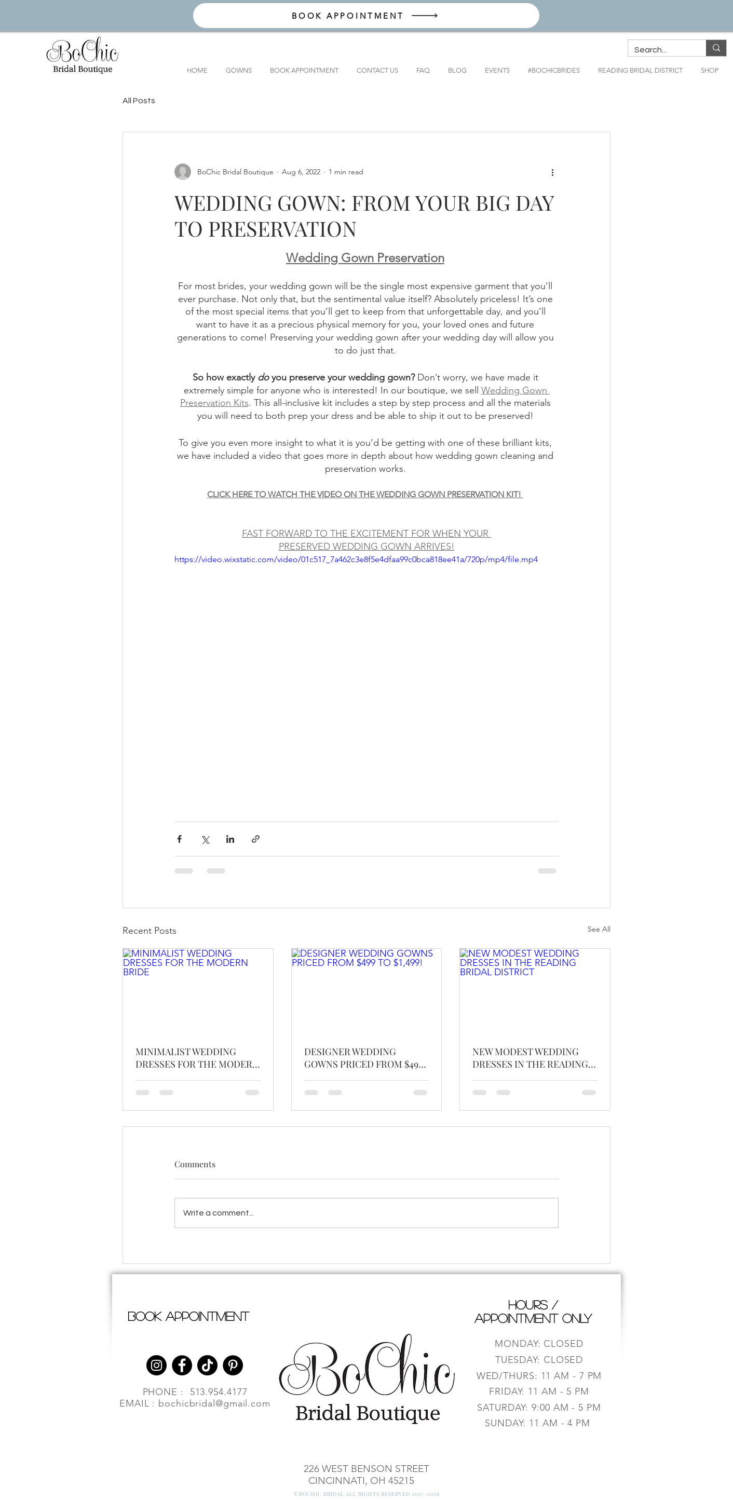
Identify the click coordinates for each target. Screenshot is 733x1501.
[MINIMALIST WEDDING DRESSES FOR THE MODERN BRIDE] (198, 991)
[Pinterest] (233, 1365)
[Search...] (659, 50)
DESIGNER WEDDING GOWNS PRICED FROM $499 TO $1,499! (363, 1057)
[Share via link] (256, 839)
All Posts (139, 101)
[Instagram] (156, 1365)
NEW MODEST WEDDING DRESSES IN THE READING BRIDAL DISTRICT (530, 1057)
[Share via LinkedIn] (230, 839)
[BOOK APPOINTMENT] (366, 15)
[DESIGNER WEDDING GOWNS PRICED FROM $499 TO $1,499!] (367, 991)
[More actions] (552, 172)
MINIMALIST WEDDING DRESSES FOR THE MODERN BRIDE (197, 1057)
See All (599, 929)
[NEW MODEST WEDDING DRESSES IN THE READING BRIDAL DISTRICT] (535, 991)
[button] (235, 70)
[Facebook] (182, 1365)
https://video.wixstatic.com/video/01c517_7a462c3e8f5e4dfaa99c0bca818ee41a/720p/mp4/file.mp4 (356, 559)
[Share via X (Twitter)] (205, 839)
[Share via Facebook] (179, 839)
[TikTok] (207, 1365)
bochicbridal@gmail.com (214, 1403)
